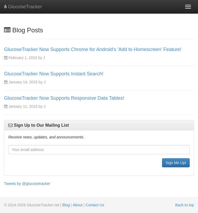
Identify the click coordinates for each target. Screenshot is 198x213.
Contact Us (95, 205)
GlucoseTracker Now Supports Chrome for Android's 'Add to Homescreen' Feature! (92, 49)
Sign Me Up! (176, 163)
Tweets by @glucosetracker (27, 183)
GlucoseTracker (23, 6)
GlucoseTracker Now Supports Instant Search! (54, 73)
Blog (66, 205)
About (78, 205)
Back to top (184, 205)
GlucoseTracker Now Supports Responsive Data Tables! (64, 98)
